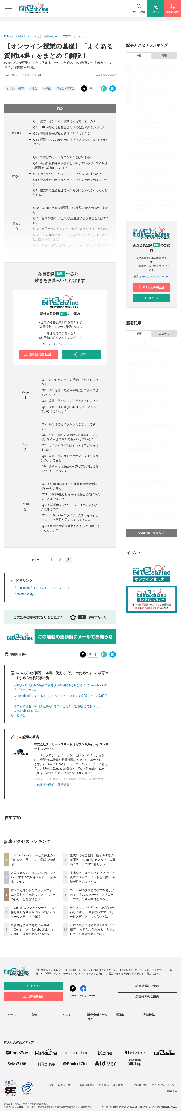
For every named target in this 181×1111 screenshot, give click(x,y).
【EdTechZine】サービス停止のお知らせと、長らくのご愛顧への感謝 (33, 860)
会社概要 (118, 1085)
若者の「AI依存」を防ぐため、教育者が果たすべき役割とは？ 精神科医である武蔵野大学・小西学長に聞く (151, 428)
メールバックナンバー (60, 344)
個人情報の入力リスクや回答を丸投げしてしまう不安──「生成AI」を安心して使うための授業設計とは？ (151, 367)
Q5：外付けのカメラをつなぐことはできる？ (63, 157)
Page (16, 132)
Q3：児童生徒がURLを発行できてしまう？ (61, 133)
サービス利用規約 (137, 1085)
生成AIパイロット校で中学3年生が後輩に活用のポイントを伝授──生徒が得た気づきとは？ (92, 877)
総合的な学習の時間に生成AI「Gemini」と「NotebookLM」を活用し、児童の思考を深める (33, 929)
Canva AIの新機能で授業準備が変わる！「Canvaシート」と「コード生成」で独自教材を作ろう (92, 895)
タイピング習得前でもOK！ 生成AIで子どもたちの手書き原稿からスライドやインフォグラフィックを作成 (151, 448)
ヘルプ (49, 1085)
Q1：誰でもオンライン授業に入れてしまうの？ (64, 121)
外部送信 (172, 1091)
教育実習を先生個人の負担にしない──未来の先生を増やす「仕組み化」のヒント (33, 877)
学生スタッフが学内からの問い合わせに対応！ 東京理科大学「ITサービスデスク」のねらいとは (92, 912)
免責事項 (104, 1085)
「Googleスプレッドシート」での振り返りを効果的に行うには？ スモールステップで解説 (33, 912)
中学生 (47, 88)
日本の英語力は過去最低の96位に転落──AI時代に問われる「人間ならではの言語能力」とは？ (92, 929)
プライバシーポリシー (164, 1085)
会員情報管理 (87, 1085)
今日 (139, 55)
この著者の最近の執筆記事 (51, 784)
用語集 (119, 1015)
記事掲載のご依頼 (147, 986)
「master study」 (25, 594)
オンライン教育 (15, 88)
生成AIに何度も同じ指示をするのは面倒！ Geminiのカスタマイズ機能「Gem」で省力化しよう (92, 860)
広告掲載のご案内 (147, 996)
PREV (34, 560)
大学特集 (149, 1015)
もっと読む (18, 715)
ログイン (81, 354)
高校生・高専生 (65, 88)
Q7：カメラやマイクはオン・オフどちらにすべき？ (67, 173)
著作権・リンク (66, 1085)
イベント (65, 1015)
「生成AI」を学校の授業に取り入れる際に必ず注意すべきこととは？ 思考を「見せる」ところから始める (151, 388)
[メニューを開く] (8, 8)
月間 (164, 55)
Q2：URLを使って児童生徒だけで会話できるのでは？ (69, 127)
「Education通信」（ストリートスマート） (42, 588)
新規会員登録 (37, 354)
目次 (84, 109)
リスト (93, 88)
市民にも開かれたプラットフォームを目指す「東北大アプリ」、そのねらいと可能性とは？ (33, 895)
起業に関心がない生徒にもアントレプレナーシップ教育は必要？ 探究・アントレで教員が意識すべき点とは (151, 408)
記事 (139, 333)
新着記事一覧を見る (151, 533)
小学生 (33, 88)
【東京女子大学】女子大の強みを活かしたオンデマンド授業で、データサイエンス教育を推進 (151, 518)
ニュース (164, 333)
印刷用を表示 (15, 654)
